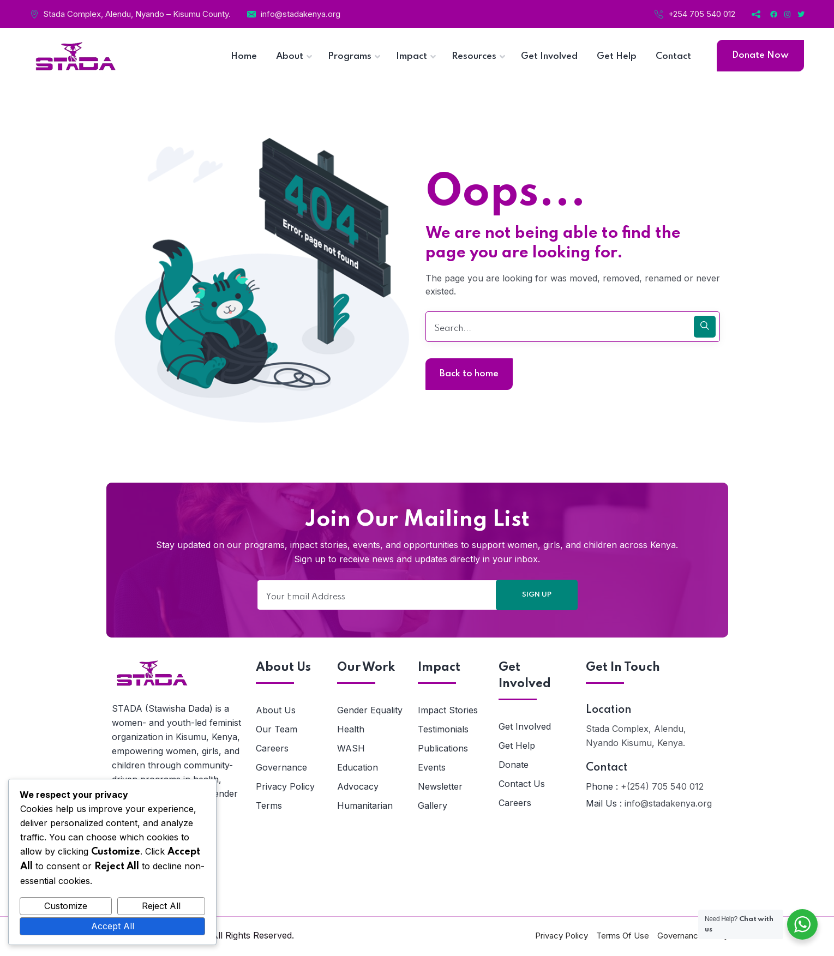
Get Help (517, 745)
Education (357, 767)
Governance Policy (692, 935)
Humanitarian (365, 805)
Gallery (432, 805)
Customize (65, 905)
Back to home (469, 373)
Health (350, 729)
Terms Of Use (622, 935)
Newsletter (440, 786)
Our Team (276, 729)
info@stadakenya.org (300, 14)
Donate (514, 764)
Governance (281, 767)
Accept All (112, 926)
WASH (351, 748)
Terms (269, 805)
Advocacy (358, 786)
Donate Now (760, 55)
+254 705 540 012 (701, 14)
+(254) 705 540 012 (662, 786)
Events (432, 767)
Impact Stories (448, 710)
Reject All (161, 905)
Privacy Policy (285, 786)
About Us (276, 710)
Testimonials (443, 729)
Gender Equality (370, 710)
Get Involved (525, 726)
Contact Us (522, 783)
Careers (272, 748)
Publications (443, 748)
